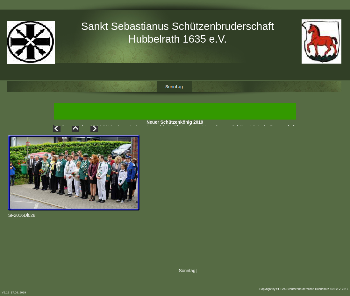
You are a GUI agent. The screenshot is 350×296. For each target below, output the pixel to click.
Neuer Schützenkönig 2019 (174, 123)
